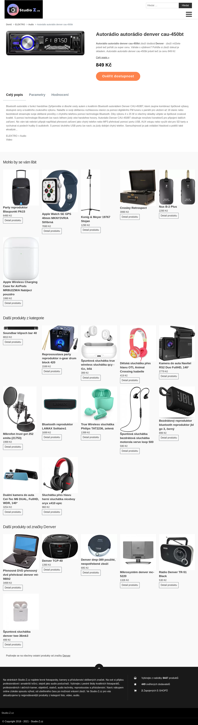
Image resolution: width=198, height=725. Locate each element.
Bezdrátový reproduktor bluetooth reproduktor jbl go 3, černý (176, 424)
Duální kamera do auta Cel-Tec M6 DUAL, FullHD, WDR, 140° (21, 499)
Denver (50, 527)
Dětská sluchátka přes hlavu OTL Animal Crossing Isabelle (135, 367)
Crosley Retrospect (133, 207)
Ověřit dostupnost (118, 76)
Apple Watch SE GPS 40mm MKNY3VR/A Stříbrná (56, 218)
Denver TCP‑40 (52, 560)
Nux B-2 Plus (168, 206)
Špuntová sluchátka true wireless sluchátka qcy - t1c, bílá (98, 364)
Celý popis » (102, 57)
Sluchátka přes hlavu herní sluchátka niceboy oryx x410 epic (58, 499)
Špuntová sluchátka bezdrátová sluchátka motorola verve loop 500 (137, 438)
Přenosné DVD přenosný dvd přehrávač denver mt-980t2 (21, 574)
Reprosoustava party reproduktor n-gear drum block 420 (59, 358)
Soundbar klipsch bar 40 (20, 333)
